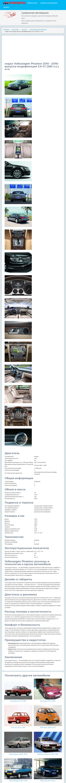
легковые (6, 29)
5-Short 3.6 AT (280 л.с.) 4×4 (13, 654)
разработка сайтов (34, 781)
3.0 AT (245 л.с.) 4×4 (11, 635)
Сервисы (6, 7)
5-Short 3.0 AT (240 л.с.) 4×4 (13, 650)
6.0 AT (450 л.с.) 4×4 (11, 661)
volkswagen (15, 29)
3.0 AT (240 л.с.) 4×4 (11, 632)
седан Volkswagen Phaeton (38, 29)
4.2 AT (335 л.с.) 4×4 (11, 646)
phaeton (25, 29)
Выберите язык (33, 3)
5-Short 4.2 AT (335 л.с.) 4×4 (13, 657)
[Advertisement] (33, 50)
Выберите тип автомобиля (49, 3)
